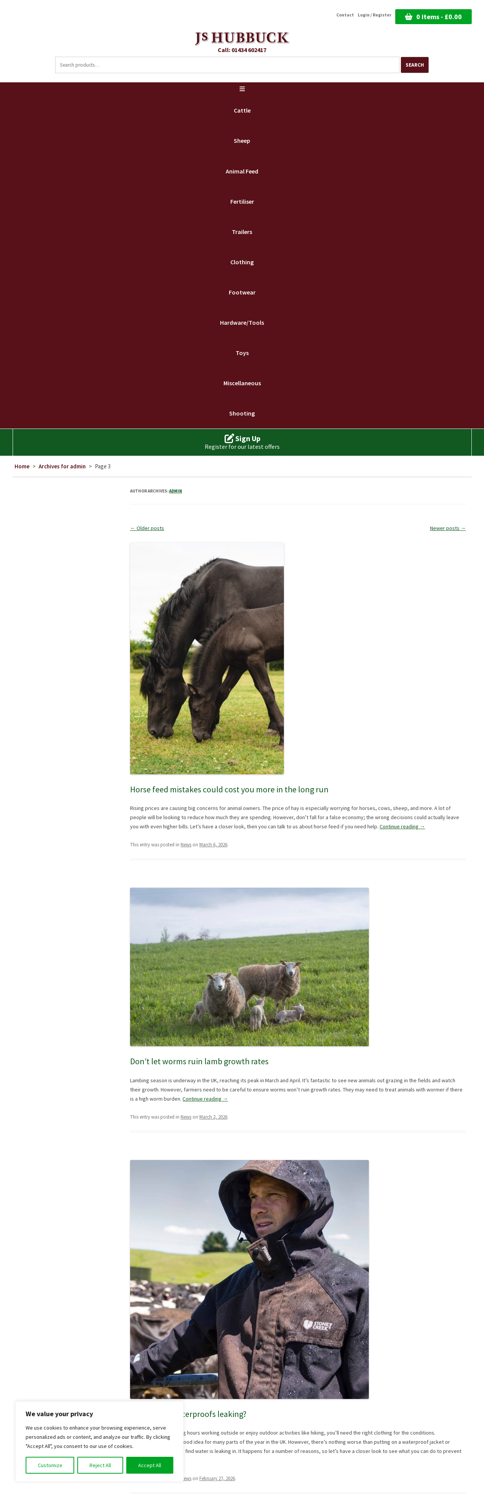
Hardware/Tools (242, 322)
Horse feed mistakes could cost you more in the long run (229, 789)
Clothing (242, 262)
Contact (345, 15)
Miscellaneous (242, 383)
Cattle (242, 110)
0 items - (439, 16)
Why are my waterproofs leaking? (188, 1414)
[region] (99, 1441)
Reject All (100, 1465)
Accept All (149, 1465)
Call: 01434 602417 (242, 50)
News (186, 844)
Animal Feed (242, 171)
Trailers (242, 232)
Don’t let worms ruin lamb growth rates (199, 1061)
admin (175, 491)
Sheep (242, 140)
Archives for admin (62, 466)
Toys (242, 353)
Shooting (242, 413)
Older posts (147, 528)
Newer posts (448, 528)
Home (22, 466)
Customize (50, 1465)
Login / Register (374, 15)
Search (415, 65)
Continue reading (402, 826)
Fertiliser (242, 201)
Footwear (242, 292)
